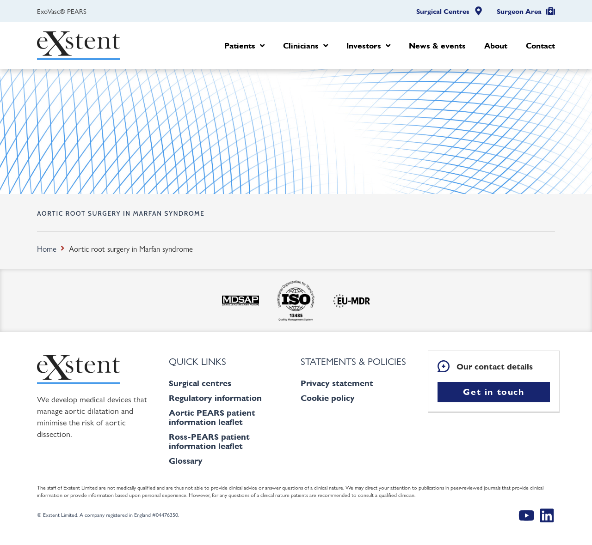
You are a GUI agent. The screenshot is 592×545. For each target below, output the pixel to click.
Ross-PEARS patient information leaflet (209, 441)
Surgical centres (200, 383)
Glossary (186, 460)
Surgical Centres (442, 11)
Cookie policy (328, 398)
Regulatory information (215, 398)
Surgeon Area (519, 11)
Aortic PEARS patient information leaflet (212, 417)
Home (46, 248)
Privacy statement (337, 383)
